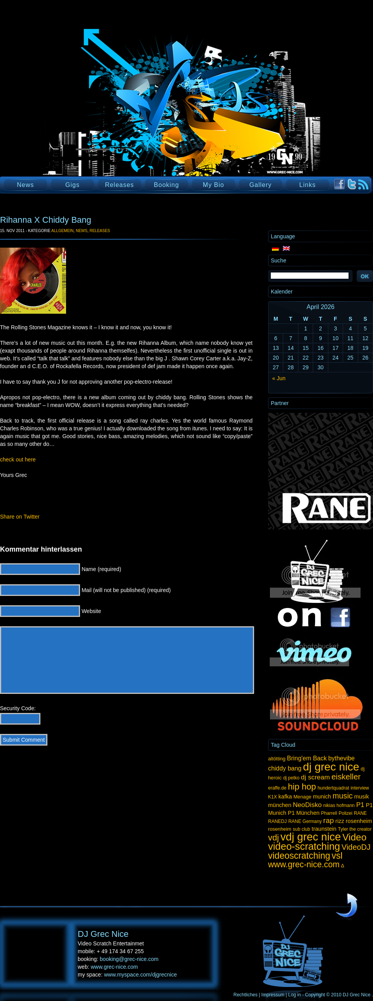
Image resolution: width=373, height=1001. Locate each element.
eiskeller (346, 776)
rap (328, 820)
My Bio (213, 185)
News (25, 185)
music (343, 795)
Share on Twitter (20, 517)
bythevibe (341, 758)
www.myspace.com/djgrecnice (140, 974)
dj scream (315, 777)
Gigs (72, 185)
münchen (279, 805)
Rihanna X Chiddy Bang (45, 220)
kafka (285, 796)
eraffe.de (277, 788)
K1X (272, 797)
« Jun (279, 378)
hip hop (302, 786)
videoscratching (299, 856)
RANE (360, 813)
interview (359, 788)
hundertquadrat (333, 788)
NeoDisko (307, 805)
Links (307, 185)
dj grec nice (331, 766)
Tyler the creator (355, 829)
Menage (302, 797)
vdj (273, 837)
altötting (277, 759)
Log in (294, 995)
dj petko (291, 778)
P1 (360, 805)
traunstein (324, 829)
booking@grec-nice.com (129, 959)
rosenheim (279, 829)
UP (346, 906)
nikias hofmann (339, 805)
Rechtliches (246, 995)
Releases (119, 185)
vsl (337, 856)
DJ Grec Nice (93, 114)
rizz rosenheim (353, 821)
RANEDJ (277, 821)
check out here (18, 459)
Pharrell (329, 813)
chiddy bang (285, 768)
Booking (166, 185)
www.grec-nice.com (304, 864)
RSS (363, 184)
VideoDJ (356, 847)
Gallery (260, 185)
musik (361, 796)
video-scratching (304, 846)
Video (354, 837)
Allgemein (62, 231)
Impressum (272, 995)
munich (322, 796)
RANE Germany (305, 821)
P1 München (304, 813)
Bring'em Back (307, 758)
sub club (301, 829)
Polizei (345, 813)
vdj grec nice (311, 837)
